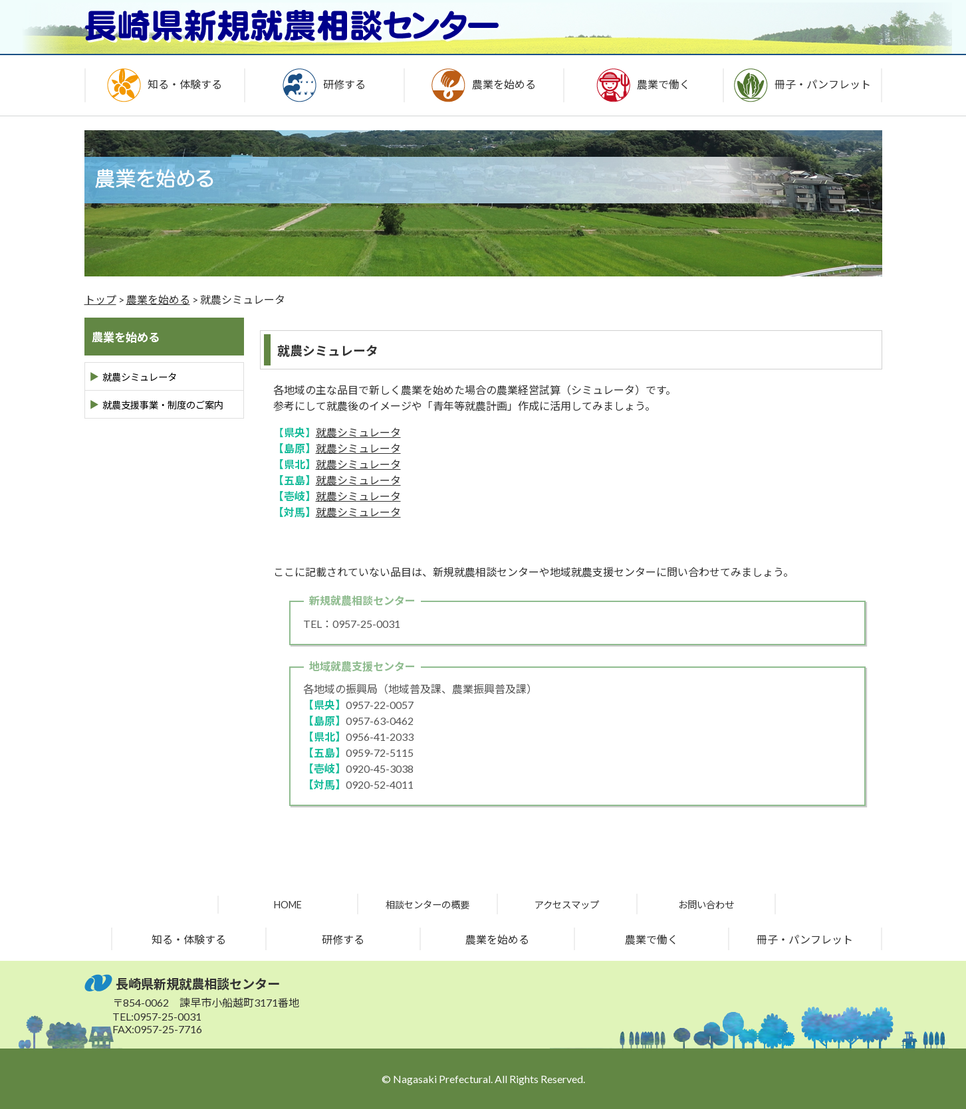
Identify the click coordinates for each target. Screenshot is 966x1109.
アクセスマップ (567, 904)
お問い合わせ (706, 904)
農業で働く (651, 939)
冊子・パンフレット (805, 939)
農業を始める (158, 299)
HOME (288, 904)
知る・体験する (189, 939)
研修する (343, 939)
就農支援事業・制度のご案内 (162, 405)
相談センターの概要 (427, 904)
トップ (100, 299)
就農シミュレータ (358, 432)
